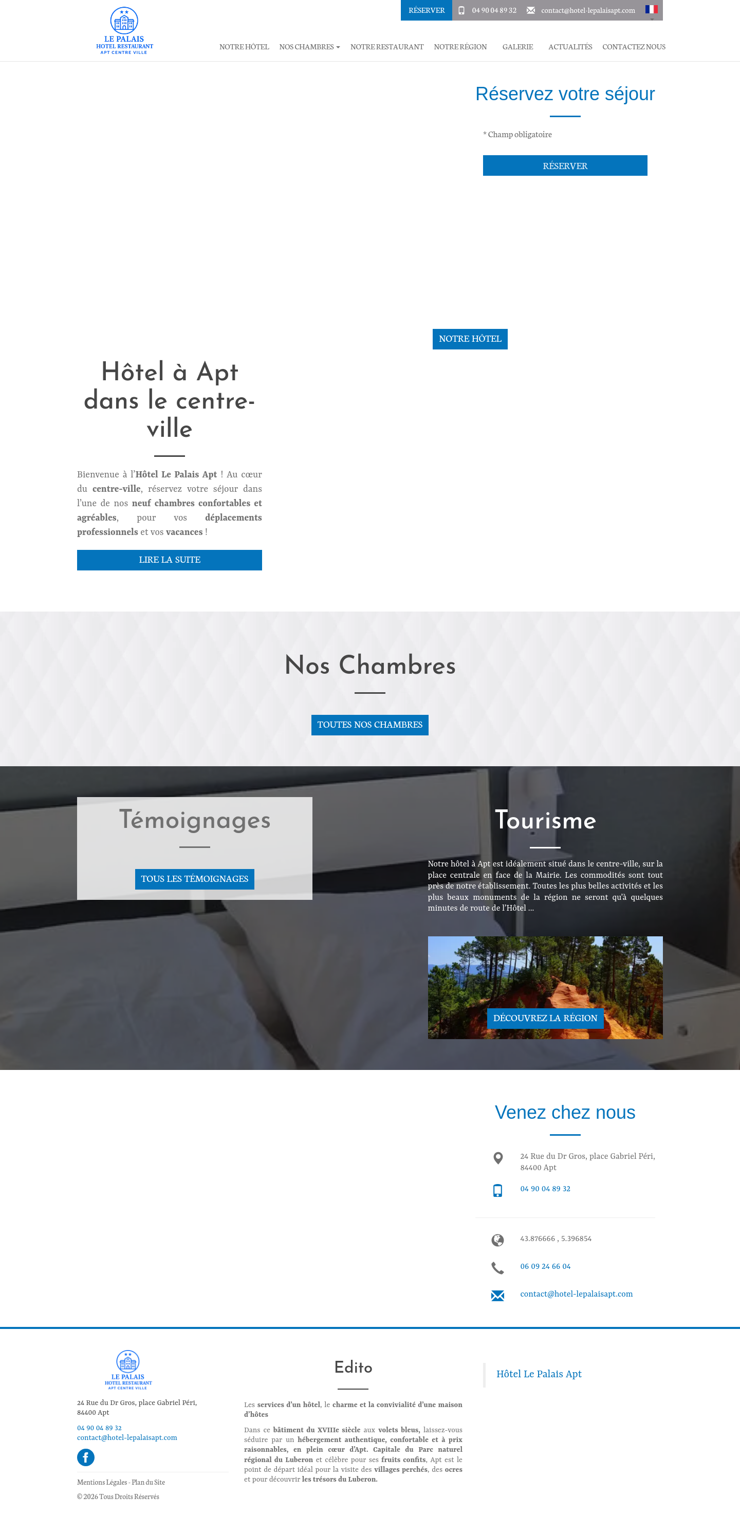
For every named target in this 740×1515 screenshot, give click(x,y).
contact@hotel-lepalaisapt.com (588, 10)
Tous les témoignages (194, 878)
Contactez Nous (634, 46)
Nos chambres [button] (310, 46)
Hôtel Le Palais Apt (539, 1374)
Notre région (460, 46)
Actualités (571, 46)
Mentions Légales (102, 1482)
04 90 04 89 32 (494, 10)
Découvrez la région (545, 1017)
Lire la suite (169, 558)
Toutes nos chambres (370, 723)
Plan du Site (148, 1482)
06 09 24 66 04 (545, 1266)
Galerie (518, 46)
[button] (651, 10)
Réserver (427, 10)
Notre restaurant (386, 46)
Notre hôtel (244, 46)
